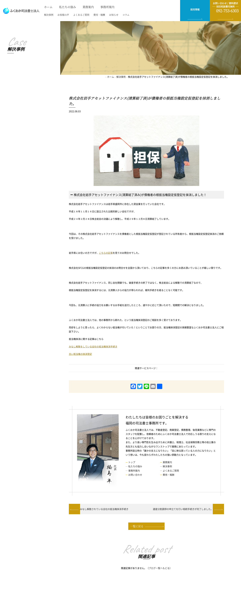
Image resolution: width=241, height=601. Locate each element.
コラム (116, 14)
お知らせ (106, 14)
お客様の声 (60, 14)
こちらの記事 (106, 252)
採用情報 (195, 9)
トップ (131, 462)
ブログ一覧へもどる (159, 569)
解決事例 (47, 14)
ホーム (47, 7)
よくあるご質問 (77, 14)
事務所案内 (103, 7)
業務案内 (85, 7)
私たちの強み (66, 7)
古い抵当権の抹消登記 (80, 353)
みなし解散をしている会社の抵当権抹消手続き (93, 346)
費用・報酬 (93, 14)
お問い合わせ (135, 474)
